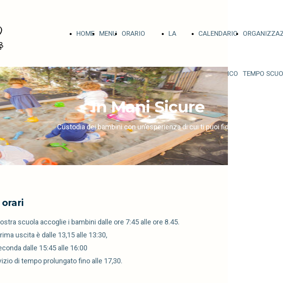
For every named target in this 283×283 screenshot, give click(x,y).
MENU (108, 33)
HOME (85, 33)
